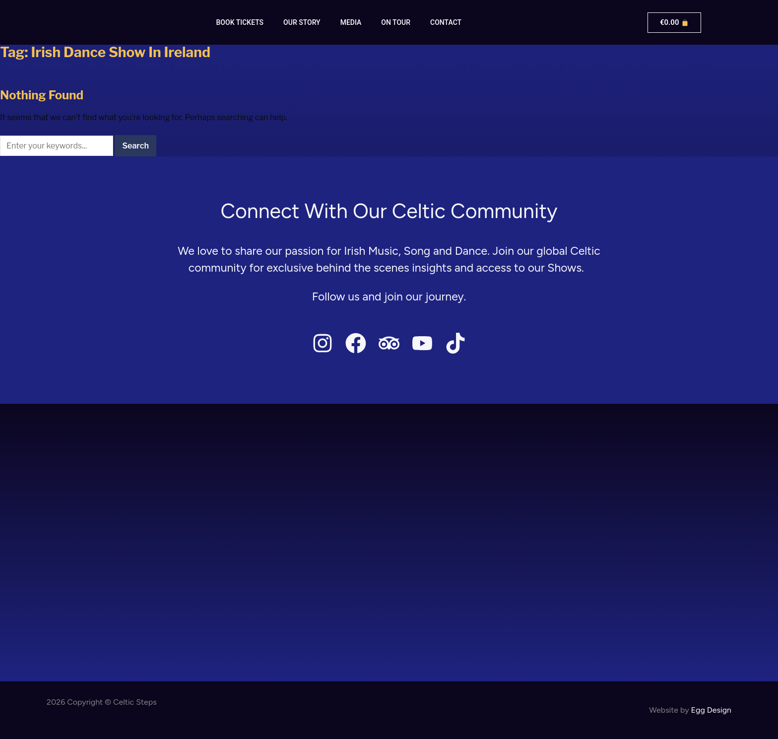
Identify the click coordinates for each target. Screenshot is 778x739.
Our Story (302, 22)
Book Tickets (240, 22)
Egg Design (711, 710)
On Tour (395, 22)
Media (351, 22)
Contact (445, 22)
